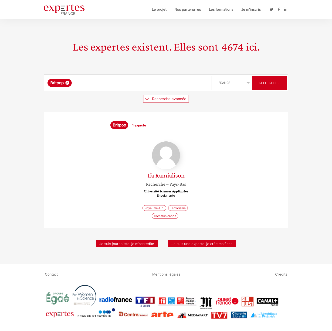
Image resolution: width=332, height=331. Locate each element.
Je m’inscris (251, 9)
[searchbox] (120, 83)
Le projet (159, 9)
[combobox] (128, 83)
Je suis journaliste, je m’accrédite (126, 244)
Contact (51, 274)
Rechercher (269, 83)
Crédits (281, 274)
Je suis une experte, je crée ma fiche (202, 244)
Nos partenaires (187, 9)
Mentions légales (166, 274)
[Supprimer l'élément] (67, 83)
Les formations (221, 9)
